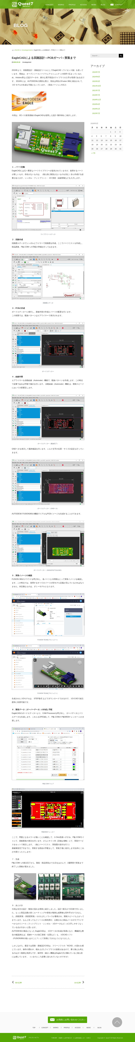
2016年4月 (96, 104)
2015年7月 (96, 113)
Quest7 (108, 1038)
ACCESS (83, 5)
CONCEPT (49, 5)
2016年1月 (96, 109)
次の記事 (79, 983)
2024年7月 (96, 72)
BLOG (103, 5)
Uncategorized (26, 50)
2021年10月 (96, 86)
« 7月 (93, 153)
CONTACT (119, 5)
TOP (34, 1027)
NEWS (93, 5)
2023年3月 (96, 81)
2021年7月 (96, 90)
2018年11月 (96, 99)
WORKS (61, 5)
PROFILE (72, 5)
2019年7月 (96, 95)
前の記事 (17, 983)
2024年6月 (96, 77)
